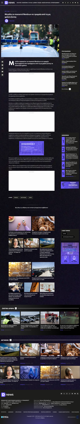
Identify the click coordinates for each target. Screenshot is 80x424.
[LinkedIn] (2, 68)
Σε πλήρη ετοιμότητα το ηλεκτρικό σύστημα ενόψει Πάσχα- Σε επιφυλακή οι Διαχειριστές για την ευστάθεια (15, 296)
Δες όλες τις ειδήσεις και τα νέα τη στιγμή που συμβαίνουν (31, 207)
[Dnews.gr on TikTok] (70, 3)
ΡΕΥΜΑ (65, 259)
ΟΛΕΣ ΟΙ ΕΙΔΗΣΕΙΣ (75, 411)
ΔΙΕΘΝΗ (35, 2)
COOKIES (55, 411)
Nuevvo (42, 417)
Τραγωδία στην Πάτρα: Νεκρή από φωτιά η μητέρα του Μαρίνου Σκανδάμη (69, 77)
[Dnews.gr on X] (65, 3)
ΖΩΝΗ (30, 197)
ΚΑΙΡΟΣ (64, 233)
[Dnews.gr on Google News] (73, 3)
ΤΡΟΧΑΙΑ (16, 197)
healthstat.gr (22, 363)
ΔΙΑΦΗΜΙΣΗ (10, 411)
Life (66, 151)
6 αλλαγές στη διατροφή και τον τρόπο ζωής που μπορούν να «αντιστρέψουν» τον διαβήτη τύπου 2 (20, 233)
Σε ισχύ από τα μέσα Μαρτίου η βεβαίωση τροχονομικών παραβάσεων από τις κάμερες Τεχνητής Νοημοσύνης (69, 327)
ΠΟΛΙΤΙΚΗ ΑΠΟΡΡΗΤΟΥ (46, 411)
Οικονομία (68, 168)
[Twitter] (2, 65)
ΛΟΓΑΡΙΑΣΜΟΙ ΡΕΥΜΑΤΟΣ (68, 236)
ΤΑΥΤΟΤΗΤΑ (3, 411)
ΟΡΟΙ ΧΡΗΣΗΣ (18, 411)
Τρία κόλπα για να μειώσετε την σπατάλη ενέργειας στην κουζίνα (47, 295)
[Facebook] (2, 61)
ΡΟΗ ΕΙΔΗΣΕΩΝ (66, 51)
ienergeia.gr (2, 363)
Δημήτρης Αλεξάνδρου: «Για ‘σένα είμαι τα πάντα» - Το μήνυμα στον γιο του (72, 148)
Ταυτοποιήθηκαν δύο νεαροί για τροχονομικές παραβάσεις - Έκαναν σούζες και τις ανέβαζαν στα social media (49, 327)
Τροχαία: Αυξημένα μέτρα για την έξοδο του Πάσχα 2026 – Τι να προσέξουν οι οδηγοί (30, 327)
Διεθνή (63, 58)
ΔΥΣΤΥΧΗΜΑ (23, 197)
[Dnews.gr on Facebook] (63, 3)
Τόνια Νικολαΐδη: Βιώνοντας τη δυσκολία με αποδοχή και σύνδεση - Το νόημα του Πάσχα (9, 381)
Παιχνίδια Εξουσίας (70, 176)
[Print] (2, 75)
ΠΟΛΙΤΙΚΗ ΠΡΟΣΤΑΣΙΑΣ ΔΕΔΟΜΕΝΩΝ (31, 411)
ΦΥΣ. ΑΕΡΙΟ (74, 259)
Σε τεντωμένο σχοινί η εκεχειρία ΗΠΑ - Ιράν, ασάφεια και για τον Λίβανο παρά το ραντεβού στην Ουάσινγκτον (71, 140)
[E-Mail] (2, 71)
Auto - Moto (7, 11)
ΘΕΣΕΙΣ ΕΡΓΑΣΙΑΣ (46, 2)
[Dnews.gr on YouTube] (75, 3)
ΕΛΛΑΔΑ (30, 2)
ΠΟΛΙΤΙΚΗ (19, 2)
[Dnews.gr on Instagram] (68, 3)
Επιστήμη (64, 68)
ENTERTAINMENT (55, 2)
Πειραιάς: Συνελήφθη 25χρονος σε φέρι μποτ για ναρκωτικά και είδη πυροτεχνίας (69, 84)
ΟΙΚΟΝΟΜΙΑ (25, 2)
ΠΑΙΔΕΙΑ (39, 2)
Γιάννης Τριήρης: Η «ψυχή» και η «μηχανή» (29, 379)
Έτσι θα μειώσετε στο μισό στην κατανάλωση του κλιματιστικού (30, 295)
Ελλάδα (63, 63)
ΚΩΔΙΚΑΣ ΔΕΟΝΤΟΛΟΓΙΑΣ (64, 411)
